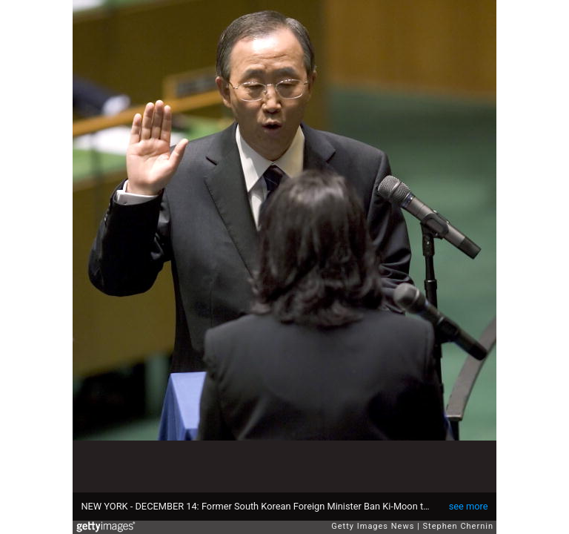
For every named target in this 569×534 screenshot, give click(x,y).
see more (468, 506)
